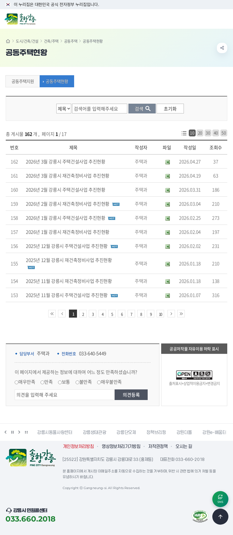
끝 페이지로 (181, 313)
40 (216, 133)
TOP (220, 517)
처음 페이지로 (52, 313)
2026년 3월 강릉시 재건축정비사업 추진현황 (67, 175)
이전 (5, 432)
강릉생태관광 (94, 432)
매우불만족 (111, 381)
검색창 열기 (213, 18)
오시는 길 (184, 446)
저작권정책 (157, 446)
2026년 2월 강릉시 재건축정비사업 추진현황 (67, 203)
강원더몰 (184, 432)
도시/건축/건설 (27, 41)
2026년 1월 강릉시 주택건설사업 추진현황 (65, 217)
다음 (19, 432)
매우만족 (26, 381)
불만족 (85, 381)
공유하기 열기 (222, 48)
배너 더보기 (26, 432)
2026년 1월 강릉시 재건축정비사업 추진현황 (67, 231)
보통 (66, 381)
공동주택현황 (55, 81)
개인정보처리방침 (78, 446)
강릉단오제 (126, 432)
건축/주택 (51, 41)
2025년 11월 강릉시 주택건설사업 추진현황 (67, 294)
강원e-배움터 (214, 432)
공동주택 (70, 41)
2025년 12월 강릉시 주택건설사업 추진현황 (67, 245)
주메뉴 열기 (225, 18)
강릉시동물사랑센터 (54, 432)
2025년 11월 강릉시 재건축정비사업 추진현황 (69, 280)
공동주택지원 (21, 81)
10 (192, 133)
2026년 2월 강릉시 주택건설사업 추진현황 (65, 189)
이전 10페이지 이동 (62, 313)
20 (200, 133)
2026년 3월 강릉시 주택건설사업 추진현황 (65, 161)
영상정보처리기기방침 (121, 446)
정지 (12, 432)
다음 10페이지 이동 (171, 313)
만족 (48, 381)
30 (208, 133)
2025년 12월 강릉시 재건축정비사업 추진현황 (69, 259)
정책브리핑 (156, 432)
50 (224, 133)
